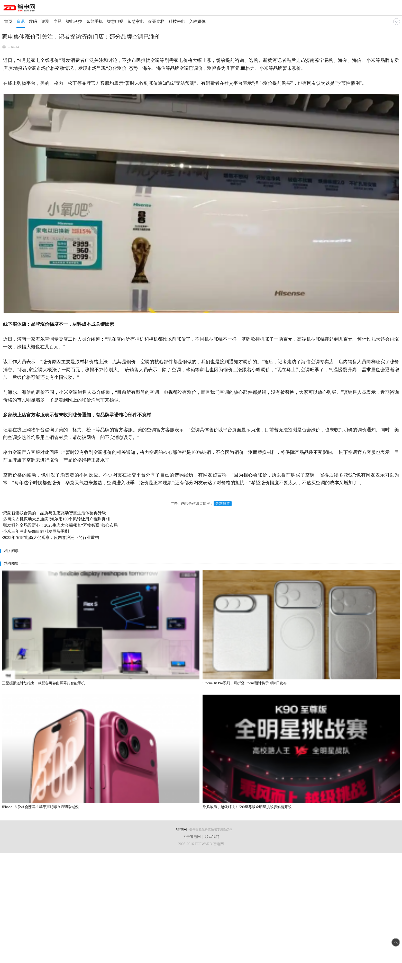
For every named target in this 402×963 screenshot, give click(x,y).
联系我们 (212, 837)
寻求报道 (222, 504)
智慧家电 (135, 21)
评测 (45, 21)
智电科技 (74, 21)
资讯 (20, 21)
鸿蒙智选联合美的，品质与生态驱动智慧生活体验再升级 (54, 513)
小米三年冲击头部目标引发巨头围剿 (36, 531)
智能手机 (94, 21)
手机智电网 (19, 8)
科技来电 (177, 21)
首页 (8, 21)
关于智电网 (192, 837)
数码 (33, 21)
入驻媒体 (197, 21)
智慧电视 (115, 21)
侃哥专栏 (156, 21)
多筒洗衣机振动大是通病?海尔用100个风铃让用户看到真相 (56, 519)
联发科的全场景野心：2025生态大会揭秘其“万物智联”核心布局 (60, 525)
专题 (57, 21)
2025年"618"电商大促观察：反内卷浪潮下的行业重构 (51, 537)
